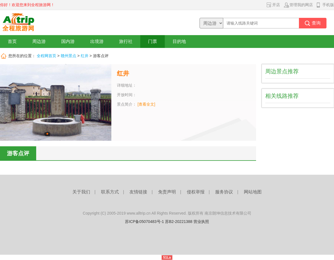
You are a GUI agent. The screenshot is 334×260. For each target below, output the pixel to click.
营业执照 (201, 221)
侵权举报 (196, 191)
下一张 (105, 102)
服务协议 (224, 191)
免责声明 (167, 191)
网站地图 (253, 191)
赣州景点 (68, 56)
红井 (85, 56)
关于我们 (81, 191)
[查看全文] (146, 104)
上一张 (6, 102)
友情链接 (138, 191)
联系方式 (110, 191)
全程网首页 (46, 56)
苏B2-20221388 (178, 221)
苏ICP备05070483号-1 (144, 221)
